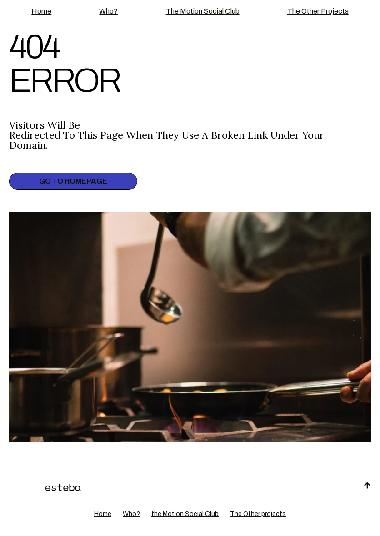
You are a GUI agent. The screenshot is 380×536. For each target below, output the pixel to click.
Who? (108, 11)
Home (41, 11)
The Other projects (318, 11)
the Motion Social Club (203, 11)
